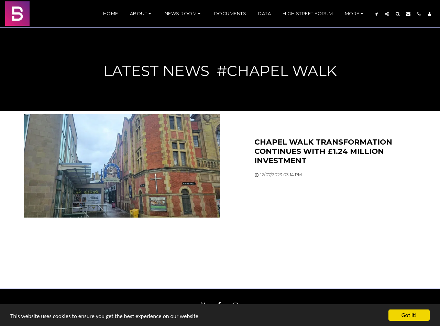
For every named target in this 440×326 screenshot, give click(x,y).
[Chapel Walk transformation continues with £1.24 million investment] (335, 151)
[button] (141, 14)
